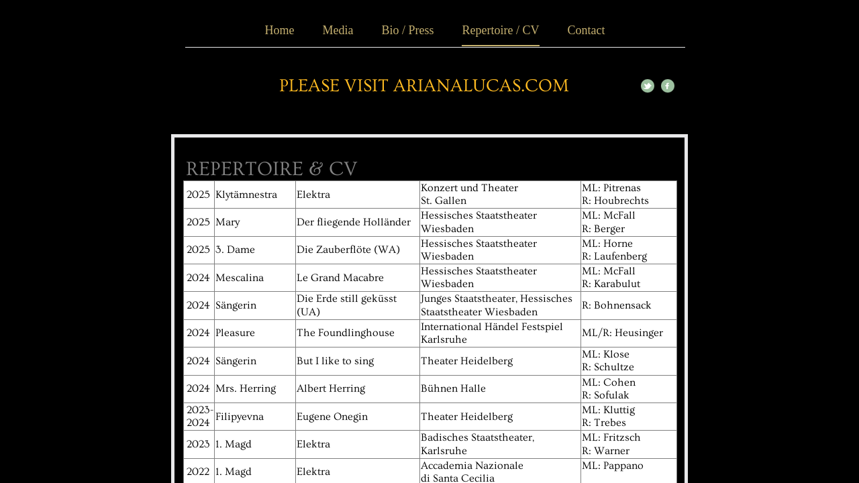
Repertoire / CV (501, 30)
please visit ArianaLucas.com (424, 86)
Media (338, 30)
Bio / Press (407, 30)
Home (280, 30)
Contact (586, 30)
